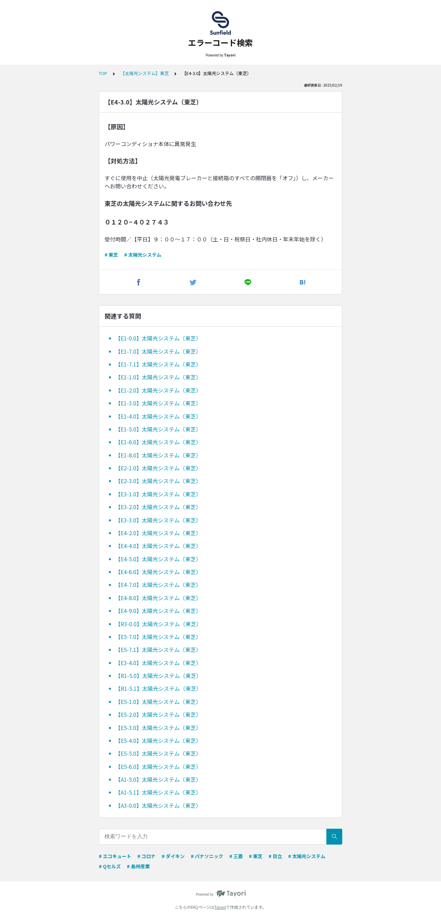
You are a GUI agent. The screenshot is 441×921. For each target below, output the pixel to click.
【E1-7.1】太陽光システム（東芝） (158, 364)
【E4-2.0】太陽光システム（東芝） (158, 533)
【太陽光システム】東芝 (144, 73)
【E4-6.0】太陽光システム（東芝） (158, 572)
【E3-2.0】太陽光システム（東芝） (158, 507)
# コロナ (146, 856)
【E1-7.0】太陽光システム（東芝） (158, 351)
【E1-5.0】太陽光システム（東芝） (158, 429)
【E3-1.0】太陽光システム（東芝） (158, 494)
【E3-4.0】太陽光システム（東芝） (158, 663)
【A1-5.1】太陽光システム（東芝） (158, 792)
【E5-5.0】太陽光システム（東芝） (158, 753)
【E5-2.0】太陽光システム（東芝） (158, 714)
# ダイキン (173, 856)
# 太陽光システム (142, 254)
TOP (103, 73)
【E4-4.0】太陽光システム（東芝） (158, 546)
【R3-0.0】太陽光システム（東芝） (158, 624)
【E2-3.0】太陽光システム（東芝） (158, 481)
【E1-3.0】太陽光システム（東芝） (158, 403)
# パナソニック (207, 856)
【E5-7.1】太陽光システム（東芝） (158, 649)
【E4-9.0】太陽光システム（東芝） (158, 611)
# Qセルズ (110, 866)
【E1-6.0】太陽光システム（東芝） (158, 442)
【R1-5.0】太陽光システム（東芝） (158, 675)
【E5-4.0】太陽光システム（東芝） (158, 740)
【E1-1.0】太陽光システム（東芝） (158, 377)
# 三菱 (236, 856)
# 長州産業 (138, 866)
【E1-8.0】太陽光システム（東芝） (158, 455)
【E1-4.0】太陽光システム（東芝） (158, 416)
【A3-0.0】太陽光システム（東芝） (158, 805)
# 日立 (275, 856)
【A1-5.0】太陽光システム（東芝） (158, 779)
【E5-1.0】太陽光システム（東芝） (158, 702)
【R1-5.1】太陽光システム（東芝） (158, 688)
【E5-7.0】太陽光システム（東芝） (158, 637)
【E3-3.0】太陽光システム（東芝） (158, 520)
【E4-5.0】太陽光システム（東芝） (158, 559)
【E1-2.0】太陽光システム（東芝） (158, 390)
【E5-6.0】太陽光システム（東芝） (158, 766)
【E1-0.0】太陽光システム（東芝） (158, 338)
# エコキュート (115, 856)
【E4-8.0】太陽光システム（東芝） (158, 598)
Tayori (220, 907)
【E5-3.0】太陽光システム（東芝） (158, 728)
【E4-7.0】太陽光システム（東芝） (158, 585)
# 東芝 (111, 254)
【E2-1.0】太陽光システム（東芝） (158, 468)
